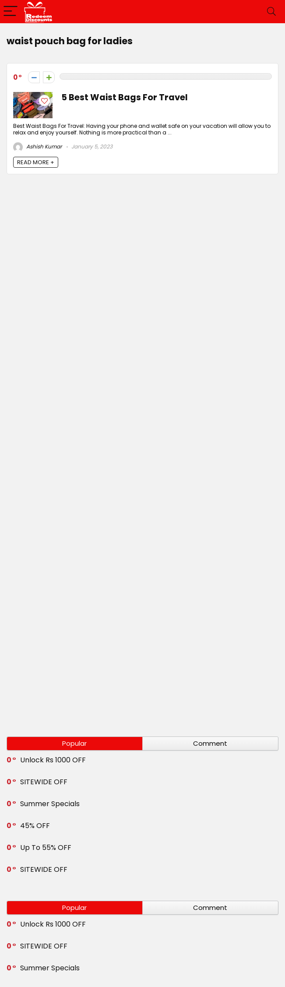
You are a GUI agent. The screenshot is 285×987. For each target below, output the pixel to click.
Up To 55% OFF (45, 847)
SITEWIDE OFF (43, 782)
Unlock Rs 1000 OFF (53, 760)
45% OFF (35, 826)
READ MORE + (35, 162)
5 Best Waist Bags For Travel (124, 97)
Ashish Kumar (37, 146)
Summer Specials (50, 804)
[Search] (271, 11)
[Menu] (10, 11)
